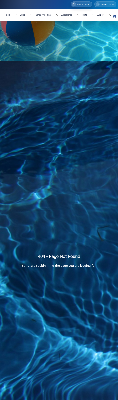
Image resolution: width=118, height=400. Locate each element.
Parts (84, 14)
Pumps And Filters (43, 14)
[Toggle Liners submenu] (31, 15)
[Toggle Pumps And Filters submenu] (57, 15)
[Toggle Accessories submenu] (78, 15)
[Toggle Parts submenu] (93, 15)
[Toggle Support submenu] (110, 15)
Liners (22, 14)
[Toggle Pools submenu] (16, 15)
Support (100, 14)
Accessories (66, 14)
